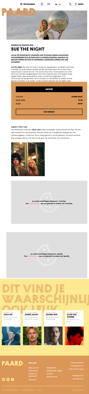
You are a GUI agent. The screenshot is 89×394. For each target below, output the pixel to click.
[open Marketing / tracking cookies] (85, 374)
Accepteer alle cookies (69, 382)
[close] (85, 339)
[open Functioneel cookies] (85, 360)
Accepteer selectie (69, 389)
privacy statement (60, 352)
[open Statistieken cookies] (85, 367)
